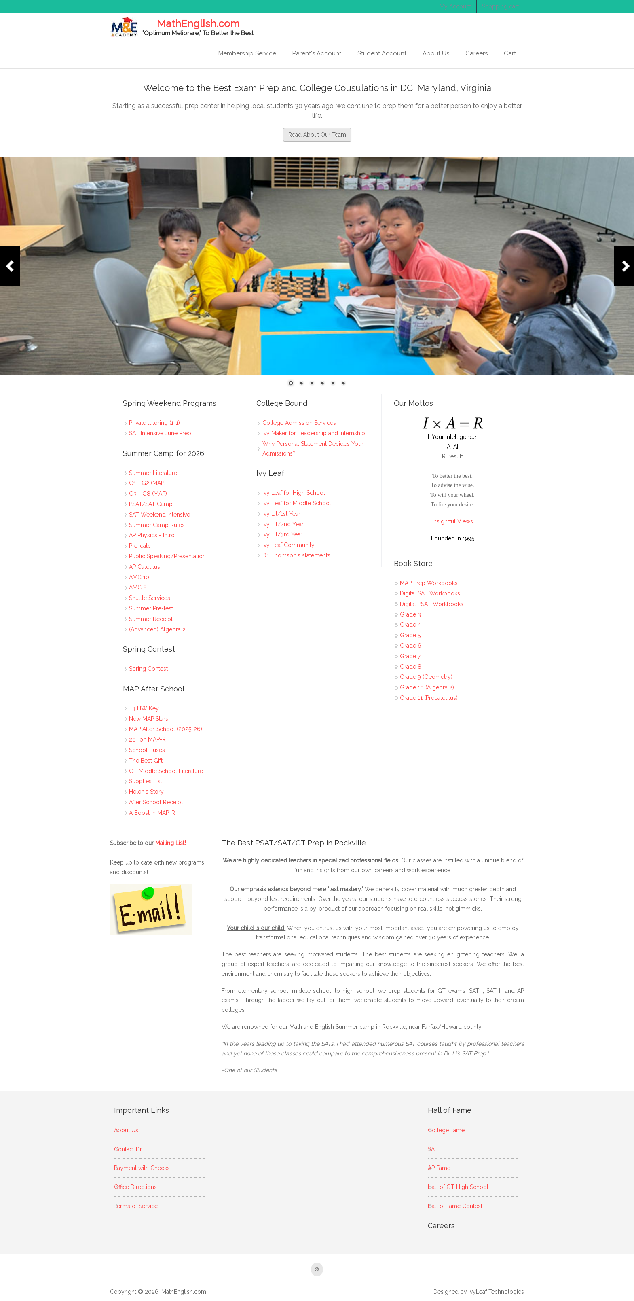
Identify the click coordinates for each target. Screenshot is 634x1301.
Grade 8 (410, 666)
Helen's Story (146, 791)
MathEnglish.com (198, 24)
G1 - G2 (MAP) (147, 483)
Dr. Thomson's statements (296, 555)
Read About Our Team (317, 134)
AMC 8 (138, 587)
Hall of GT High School (458, 1187)
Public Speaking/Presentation (167, 556)
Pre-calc (140, 545)
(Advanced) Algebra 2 (157, 629)
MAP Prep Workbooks (429, 583)
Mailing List (170, 843)
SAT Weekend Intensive (159, 514)
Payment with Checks (142, 1168)
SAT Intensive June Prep (160, 433)
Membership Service (247, 53)
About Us (436, 53)
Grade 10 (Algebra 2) (427, 687)
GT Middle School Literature (166, 771)
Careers (476, 53)
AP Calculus (144, 567)
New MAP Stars (148, 719)
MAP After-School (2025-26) (165, 729)
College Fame (446, 1130)
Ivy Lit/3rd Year (282, 534)
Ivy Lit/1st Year (281, 514)
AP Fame (439, 1168)
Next (624, 266)
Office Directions (135, 1187)
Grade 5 (410, 635)
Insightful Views (452, 521)
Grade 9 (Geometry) (426, 677)
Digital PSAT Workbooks (431, 604)
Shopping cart (500, 6)
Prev (10, 266)
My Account (455, 6)
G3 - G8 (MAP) (148, 493)
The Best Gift (146, 760)
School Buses (147, 750)
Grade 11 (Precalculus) (429, 698)
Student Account (381, 53)
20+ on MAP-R (147, 739)
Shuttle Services (149, 598)
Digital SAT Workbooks (430, 593)
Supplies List (145, 781)
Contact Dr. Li (131, 1149)
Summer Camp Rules (157, 525)
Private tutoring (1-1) (154, 423)
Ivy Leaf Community (288, 545)
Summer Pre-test (151, 608)
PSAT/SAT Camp (151, 504)
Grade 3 (410, 614)
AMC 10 (139, 577)
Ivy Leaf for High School (293, 492)
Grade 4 (410, 624)
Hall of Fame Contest (455, 1206)
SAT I (434, 1149)
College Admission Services (299, 423)
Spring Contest (148, 668)
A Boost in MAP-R (152, 812)
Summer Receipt (151, 619)
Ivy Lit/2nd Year (283, 524)
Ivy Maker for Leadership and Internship (313, 433)
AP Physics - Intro (152, 535)
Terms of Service (136, 1206)
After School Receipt (156, 802)
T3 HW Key (144, 708)
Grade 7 (410, 656)
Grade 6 (410, 645)
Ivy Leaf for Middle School (296, 503)
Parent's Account (316, 53)
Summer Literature (153, 473)
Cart (510, 53)
